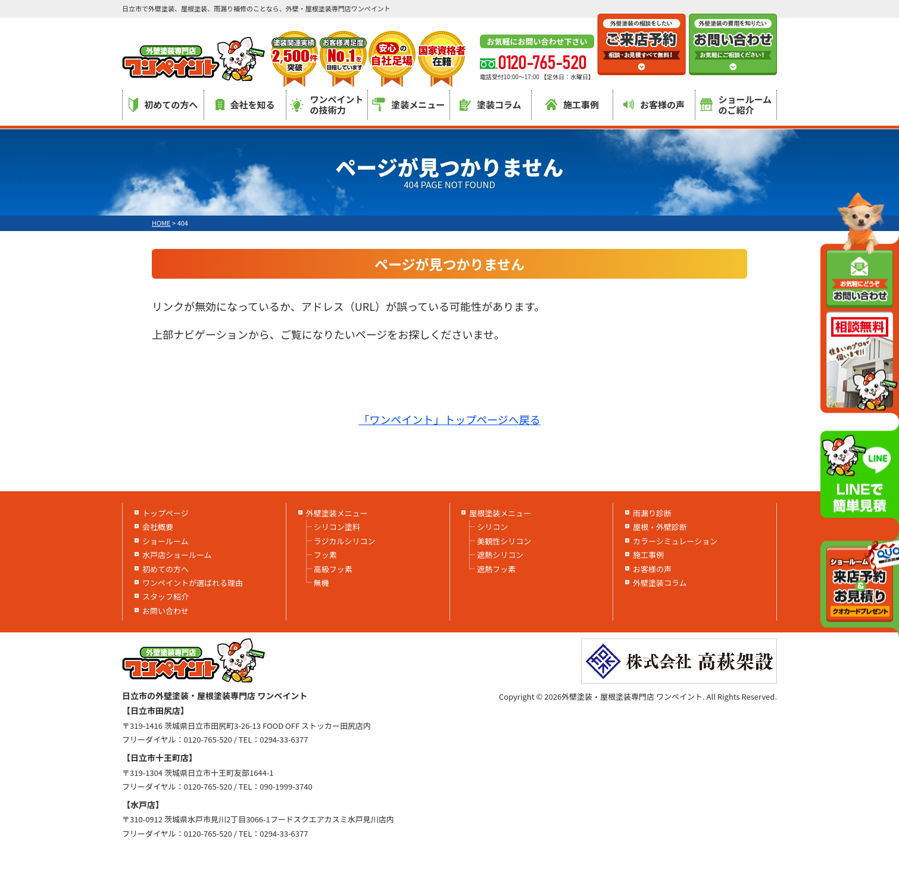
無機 (321, 582)
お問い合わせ (165, 610)
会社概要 (157, 526)
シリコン (492, 526)
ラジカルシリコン (345, 541)
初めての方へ (163, 105)
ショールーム (165, 541)
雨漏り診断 (652, 513)
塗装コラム (491, 104)
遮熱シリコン (500, 554)
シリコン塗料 (337, 526)
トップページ (165, 513)
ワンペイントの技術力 (326, 104)
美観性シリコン (504, 541)
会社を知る (245, 104)
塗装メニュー (408, 104)
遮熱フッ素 (496, 569)
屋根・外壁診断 (660, 526)
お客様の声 (654, 104)
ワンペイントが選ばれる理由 (192, 582)
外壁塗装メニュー (337, 513)
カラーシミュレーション (675, 541)
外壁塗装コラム (660, 582)
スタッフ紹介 (165, 596)
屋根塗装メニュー (500, 513)
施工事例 (572, 104)
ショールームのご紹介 (736, 104)
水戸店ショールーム (177, 554)
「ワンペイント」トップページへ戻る (449, 419)
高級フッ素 (333, 569)
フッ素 (325, 554)
